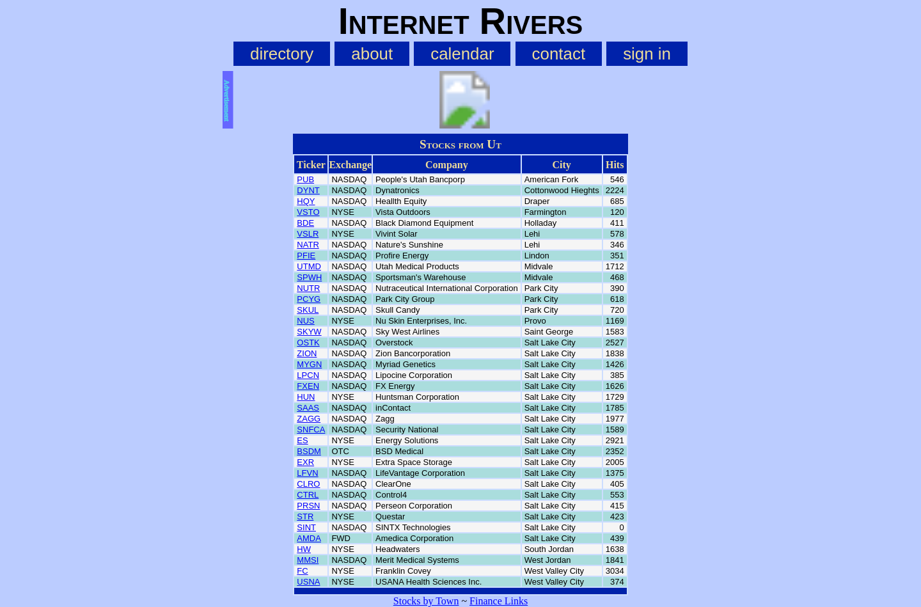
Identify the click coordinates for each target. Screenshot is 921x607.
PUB (305, 179)
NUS (305, 321)
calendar (462, 54)
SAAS (308, 408)
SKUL (308, 310)
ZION (307, 353)
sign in (647, 54)
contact (559, 54)
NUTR (308, 288)
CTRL (308, 495)
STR (305, 516)
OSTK (308, 342)
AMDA (309, 538)
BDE (305, 223)
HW (304, 549)
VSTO (308, 212)
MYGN (309, 364)
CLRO (308, 484)
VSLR (308, 234)
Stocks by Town (426, 600)
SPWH (309, 277)
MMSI (308, 560)
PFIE (306, 255)
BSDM (309, 451)
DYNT (308, 190)
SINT (306, 527)
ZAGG (308, 418)
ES (302, 440)
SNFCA (311, 429)
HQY (306, 201)
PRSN (308, 505)
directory (281, 54)
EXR (305, 462)
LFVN (307, 473)
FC (302, 571)
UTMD (309, 266)
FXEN (308, 386)
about (372, 54)
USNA (308, 582)
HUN (306, 397)
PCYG (308, 299)
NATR (308, 244)
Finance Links (498, 600)
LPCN (308, 375)
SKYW (309, 331)
